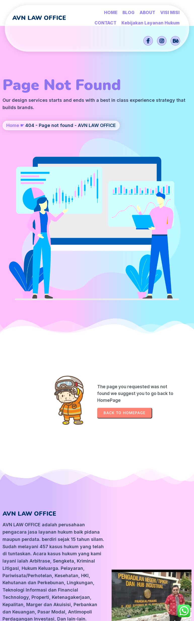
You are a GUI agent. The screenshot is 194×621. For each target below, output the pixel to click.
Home (12, 134)
